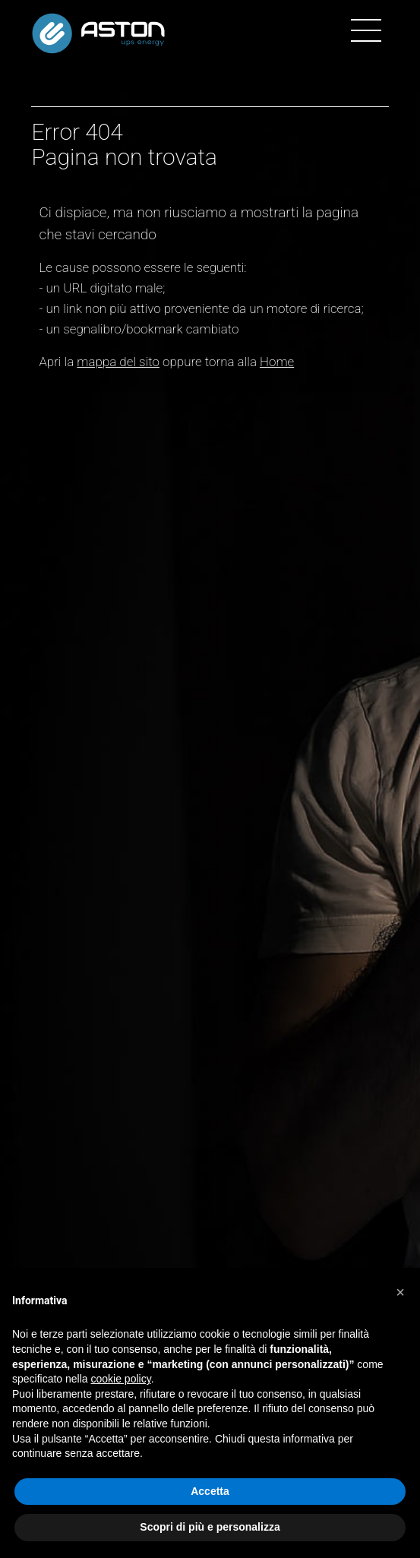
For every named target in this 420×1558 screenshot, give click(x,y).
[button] (400, 1292)
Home (277, 361)
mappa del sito (118, 361)
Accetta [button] (210, 1491)
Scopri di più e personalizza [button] (209, 1527)
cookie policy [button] (121, 1379)
